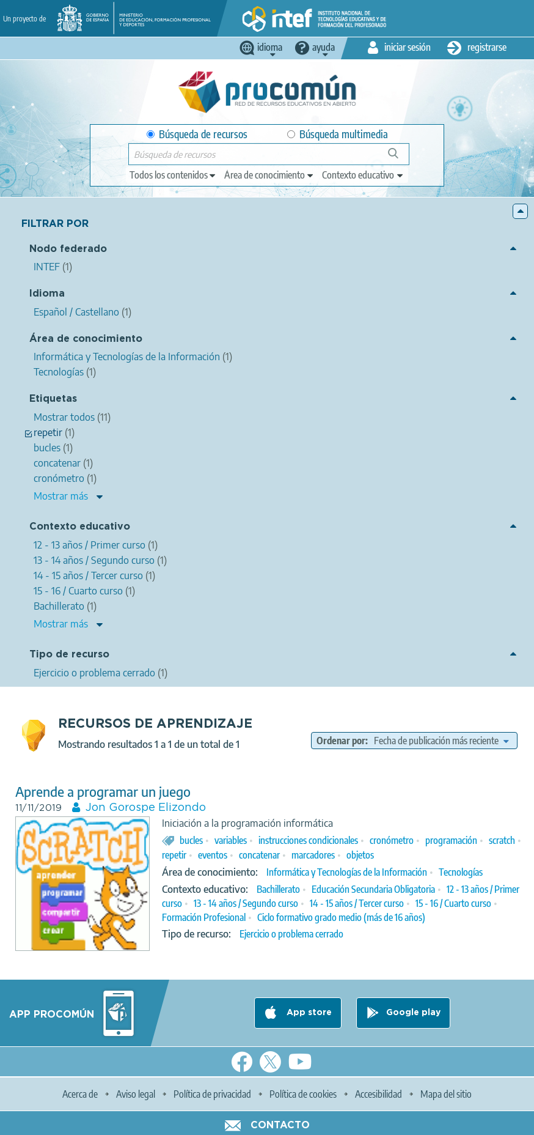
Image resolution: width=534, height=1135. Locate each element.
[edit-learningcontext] (363, 175)
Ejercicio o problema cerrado (291, 934)
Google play (413, 1012)
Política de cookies (303, 1094)
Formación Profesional (204, 917)
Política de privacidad (212, 1094)
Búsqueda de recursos (197, 134)
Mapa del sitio (446, 1094)
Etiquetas (53, 399)
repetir (174, 855)
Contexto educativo (79, 526)
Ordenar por (340, 740)
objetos (360, 855)
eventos (212, 855)
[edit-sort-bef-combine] (441, 741)
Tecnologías (461, 872)
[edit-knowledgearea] (269, 175)
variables (230, 840)
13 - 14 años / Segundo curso (246, 903)
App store (308, 1012)
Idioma (47, 293)
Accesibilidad (378, 1094)
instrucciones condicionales (308, 840)
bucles (191, 840)
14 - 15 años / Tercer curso (357, 903)
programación (451, 840)
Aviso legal (135, 1094)
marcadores (313, 855)
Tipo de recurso (69, 654)
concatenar (259, 855)
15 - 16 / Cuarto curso (453, 903)
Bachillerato (278, 889)
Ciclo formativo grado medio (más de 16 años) (341, 917)
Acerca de (80, 1094)
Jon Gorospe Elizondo (146, 808)
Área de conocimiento (85, 339)
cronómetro (392, 840)
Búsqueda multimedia (337, 134)
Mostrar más (61, 496)
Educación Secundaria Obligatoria (373, 889)
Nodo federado (68, 249)
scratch (502, 840)
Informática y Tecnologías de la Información (346, 872)
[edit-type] (173, 175)
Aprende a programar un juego (103, 791)
